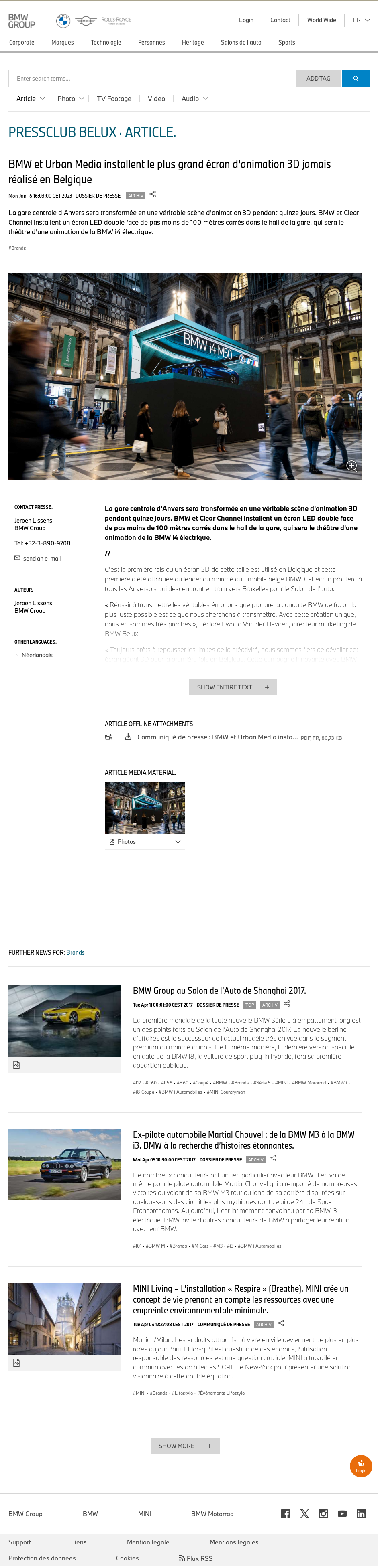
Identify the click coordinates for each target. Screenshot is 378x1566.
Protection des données (42, 1558)
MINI (144, 1514)
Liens (79, 1542)
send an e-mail (37, 558)
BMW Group (25, 1514)
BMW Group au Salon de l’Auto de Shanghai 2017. (219, 990)
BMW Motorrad (212, 1514)
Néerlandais (37, 655)
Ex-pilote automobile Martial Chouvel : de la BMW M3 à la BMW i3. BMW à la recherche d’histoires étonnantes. (244, 1139)
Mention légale (148, 1542)
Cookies (127, 1558)
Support (19, 1542)
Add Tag (318, 78)
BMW (90, 1514)
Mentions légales (234, 1542)
